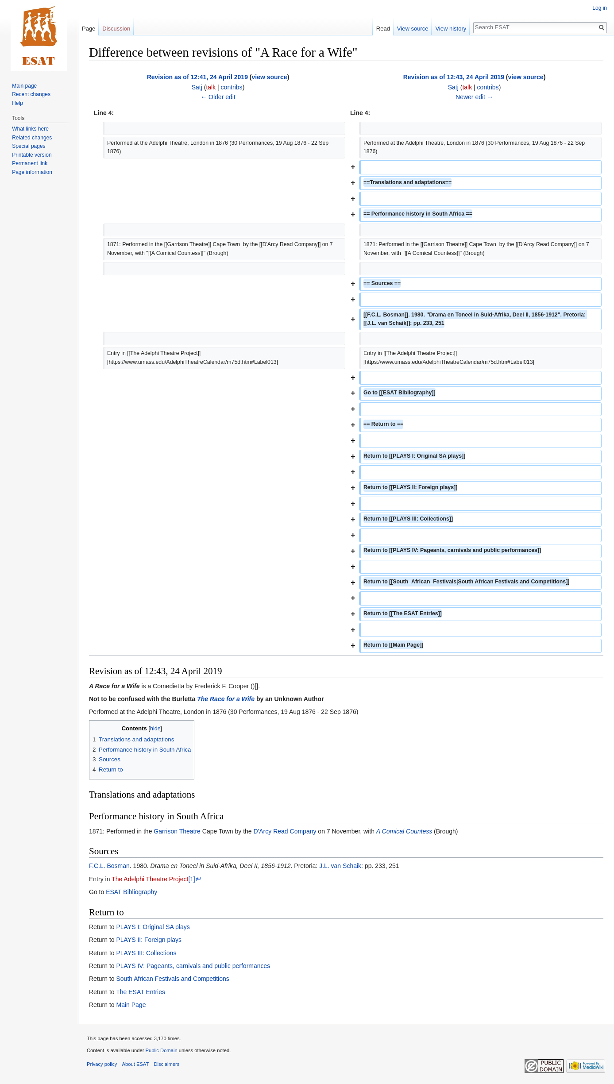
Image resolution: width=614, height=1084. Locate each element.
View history (450, 28)
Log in (599, 8)
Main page (24, 86)
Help (17, 103)
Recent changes (31, 94)
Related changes (32, 138)
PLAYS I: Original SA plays (152, 926)
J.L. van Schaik (340, 865)
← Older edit (218, 96)
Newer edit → (474, 96)
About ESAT (135, 1064)
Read (383, 28)
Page (88, 28)
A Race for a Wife (114, 686)
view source (269, 77)
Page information (32, 172)
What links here (30, 129)
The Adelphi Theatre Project (150, 879)
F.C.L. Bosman (109, 865)
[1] (191, 879)
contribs (232, 87)
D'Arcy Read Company (285, 831)
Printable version (31, 155)
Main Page (131, 1004)
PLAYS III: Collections (146, 953)
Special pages (28, 146)
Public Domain (161, 1050)
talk (211, 87)
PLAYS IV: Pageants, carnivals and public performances (193, 965)
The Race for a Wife (226, 698)
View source (413, 28)
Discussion (116, 28)
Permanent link (29, 163)
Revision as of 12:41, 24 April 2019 (197, 77)
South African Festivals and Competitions (172, 978)
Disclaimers (167, 1064)
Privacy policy (102, 1064)
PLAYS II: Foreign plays (148, 939)
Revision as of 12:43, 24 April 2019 (453, 77)
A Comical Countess (404, 831)
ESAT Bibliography (131, 891)
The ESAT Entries (140, 991)
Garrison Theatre (177, 831)
